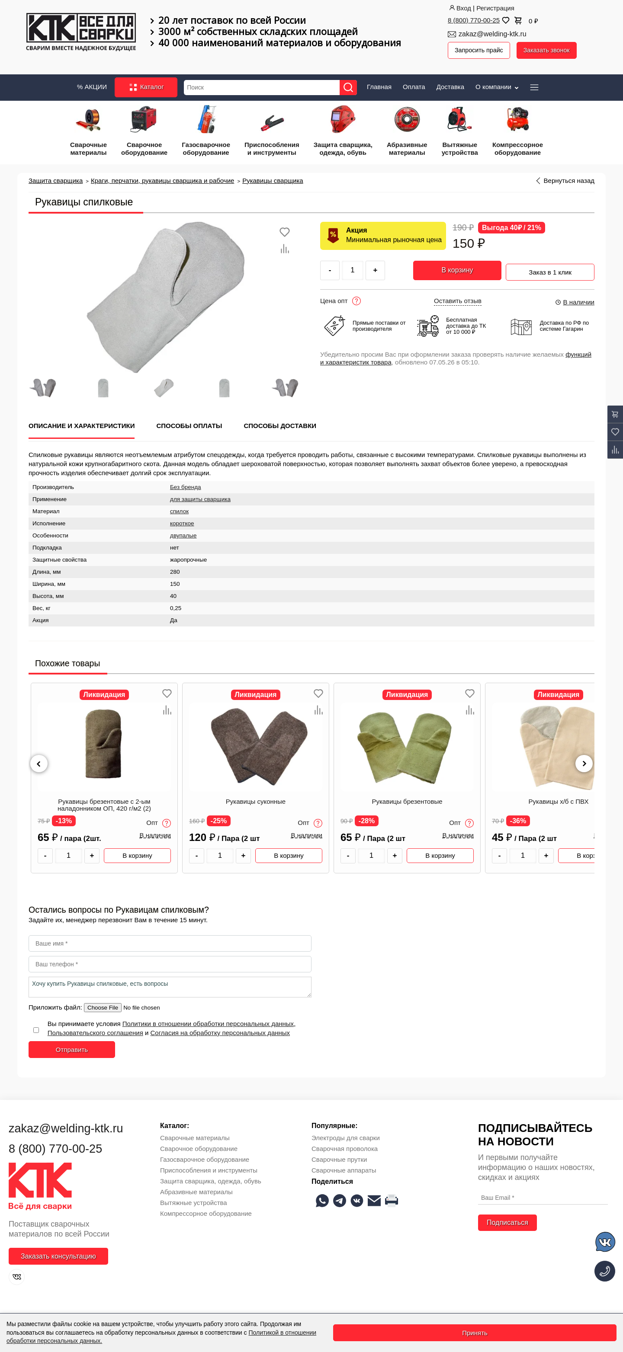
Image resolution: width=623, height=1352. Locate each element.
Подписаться (507, 1220)
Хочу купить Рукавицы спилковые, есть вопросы (170, 985)
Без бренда (185, 485)
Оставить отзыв (458, 298)
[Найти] (351, 85)
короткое (182, 521)
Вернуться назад (569, 178)
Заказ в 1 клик (550, 267)
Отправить (72, 1047)
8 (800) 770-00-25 (474, 20)
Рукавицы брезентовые (407, 799)
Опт (158, 821)
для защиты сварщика (200, 497)
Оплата (414, 84)
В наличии (574, 300)
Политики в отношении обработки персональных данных (208, 1021)
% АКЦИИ (92, 84)
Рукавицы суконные (256, 799)
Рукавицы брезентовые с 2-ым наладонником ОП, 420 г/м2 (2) (104, 803)
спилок (179, 509)
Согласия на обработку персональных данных (220, 1030)
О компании (497, 84)
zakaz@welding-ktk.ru (493, 34)
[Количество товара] (68, 853)
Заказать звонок (550, 50)
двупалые (183, 534)
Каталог (146, 85)
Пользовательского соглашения (95, 1030)
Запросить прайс (480, 50)
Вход (459, 8)
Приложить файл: (56, 1005)
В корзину (457, 268)
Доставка (450, 84)
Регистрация (495, 8)
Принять (475, 1332)
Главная (379, 84)
